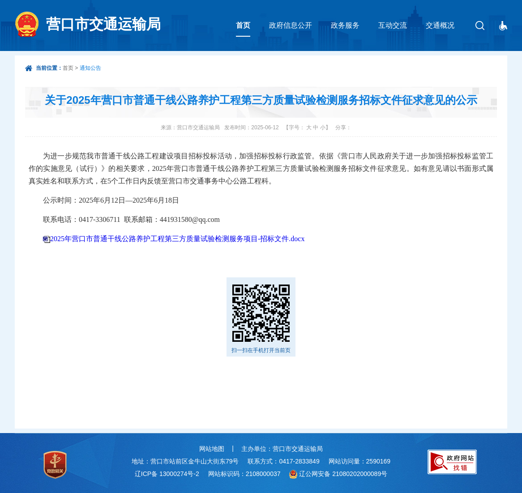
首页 (243, 25)
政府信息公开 (290, 25)
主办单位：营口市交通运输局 (282, 448)
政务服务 (345, 25)
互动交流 (392, 25)
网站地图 (211, 448)
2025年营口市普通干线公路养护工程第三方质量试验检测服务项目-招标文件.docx (177, 238)
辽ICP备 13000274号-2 (167, 473)
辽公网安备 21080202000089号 (343, 473)
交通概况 (440, 25)
